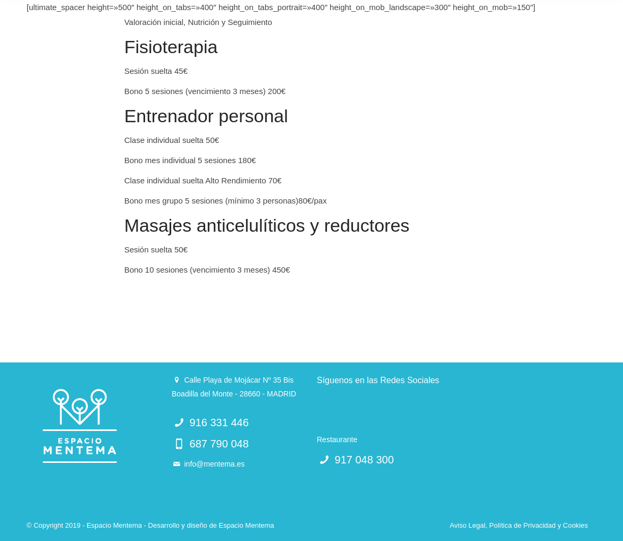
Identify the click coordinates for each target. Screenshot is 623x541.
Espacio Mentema (246, 525)
